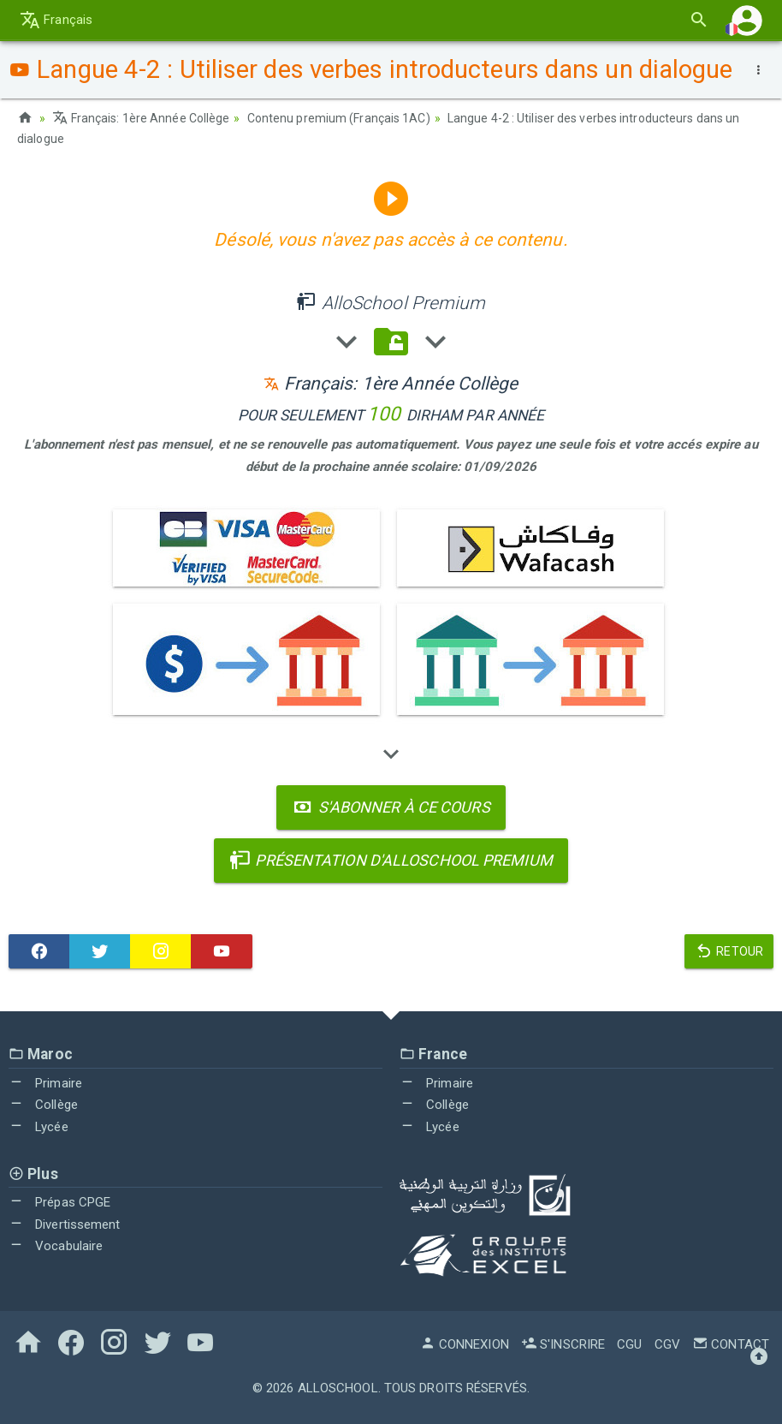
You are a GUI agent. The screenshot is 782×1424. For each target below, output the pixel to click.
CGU (629, 1344)
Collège (43, 1104)
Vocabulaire (56, 1246)
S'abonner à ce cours (390, 807)
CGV (667, 1344)
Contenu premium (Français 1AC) (338, 118)
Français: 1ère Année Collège (140, 118)
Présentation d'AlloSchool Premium (391, 860)
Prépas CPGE (59, 1202)
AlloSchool (338, 1388)
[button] (746, 20)
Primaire (45, 1083)
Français (56, 19)
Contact (730, 1344)
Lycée (38, 1127)
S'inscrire (563, 1344)
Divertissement (65, 1224)
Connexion (464, 1344)
